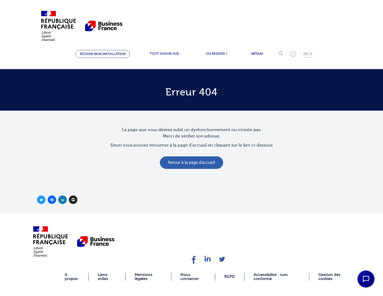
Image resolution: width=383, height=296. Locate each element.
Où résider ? (216, 54)
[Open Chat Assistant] (365, 278)
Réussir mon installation (103, 54)
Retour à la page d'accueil (191, 162)
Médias (257, 54)
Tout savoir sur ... (166, 54)
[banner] (50, 241)
